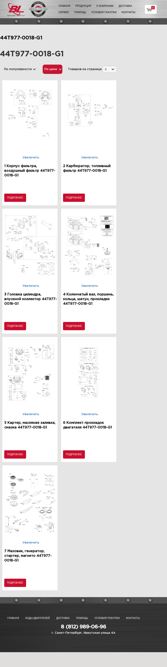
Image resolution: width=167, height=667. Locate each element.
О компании (105, 5)
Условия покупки (103, 12)
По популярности (18, 69)
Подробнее (15, 197)
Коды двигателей (37, 618)
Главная (64, 5)
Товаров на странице (85, 69)
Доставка (125, 5)
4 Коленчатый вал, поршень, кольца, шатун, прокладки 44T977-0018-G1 (88, 299)
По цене (50, 69)
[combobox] (109, 69)
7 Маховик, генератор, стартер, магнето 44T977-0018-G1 (28, 556)
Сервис (64, 12)
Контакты (128, 12)
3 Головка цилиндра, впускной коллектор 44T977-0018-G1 (30, 299)
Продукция (83, 5)
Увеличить (30, 157)
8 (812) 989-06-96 (83, 627)
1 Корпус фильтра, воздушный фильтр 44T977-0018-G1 (29, 171)
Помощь (80, 12)
